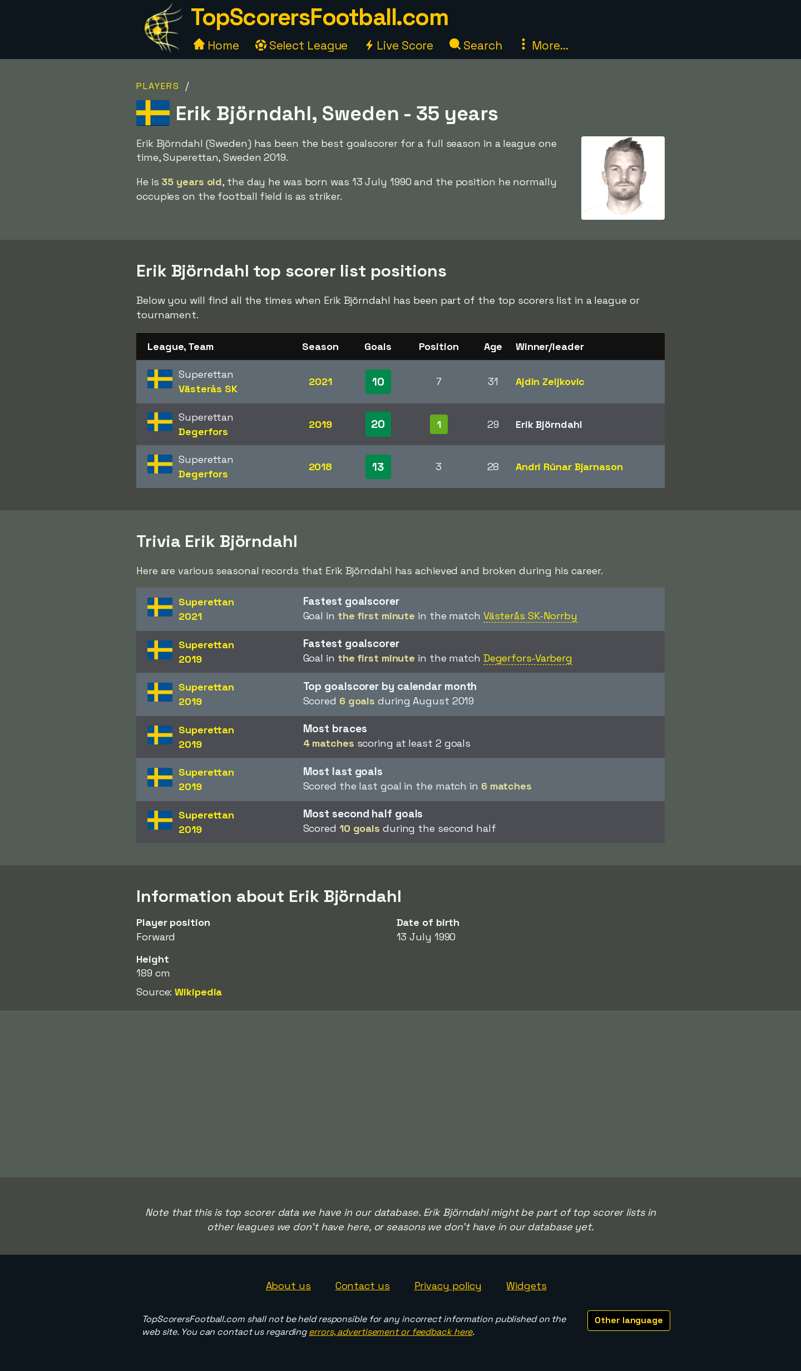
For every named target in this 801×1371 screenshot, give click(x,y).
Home (216, 45)
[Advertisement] (400, 1094)
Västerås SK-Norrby (530, 615)
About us (288, 1285)
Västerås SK (208, 388)
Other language (629, 1320)
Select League (301, 45)
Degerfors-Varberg (527, 658)
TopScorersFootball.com (319, 17)
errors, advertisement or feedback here (390, 1332)
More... (543, 45)
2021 (320, 381)
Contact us (362, 1285)
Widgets (526, 1285)
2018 (321, 466)
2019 (320, 424)
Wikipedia (198, 991)
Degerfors (203, 431)
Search (475, 45)
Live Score (398, 45)
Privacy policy (448, 1285)
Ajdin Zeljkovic (550, 381)
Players (158, 86)
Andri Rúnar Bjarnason (569, 466)
